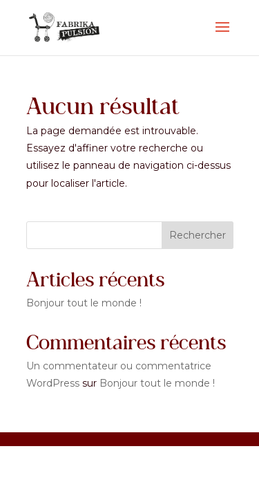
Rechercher (197, 235)
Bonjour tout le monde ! (84, 303)
